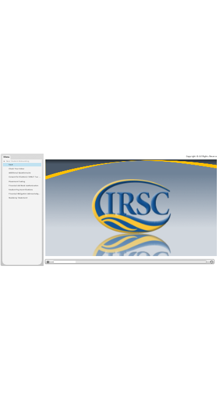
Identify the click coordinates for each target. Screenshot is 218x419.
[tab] (6, 157)
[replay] (212, 261)
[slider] (63, 262)
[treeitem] (22, 179)
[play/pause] (47, 261)
